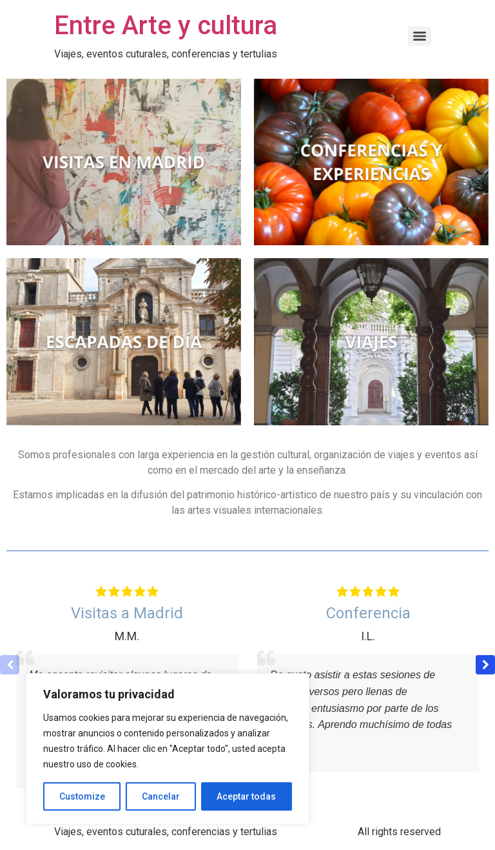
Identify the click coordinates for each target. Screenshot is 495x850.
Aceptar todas (246, 796)
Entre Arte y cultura (165, 25)
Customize (82, 796)
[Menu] (419, 36)
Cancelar (161, 796)
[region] (167, 748)
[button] (485, 664)
